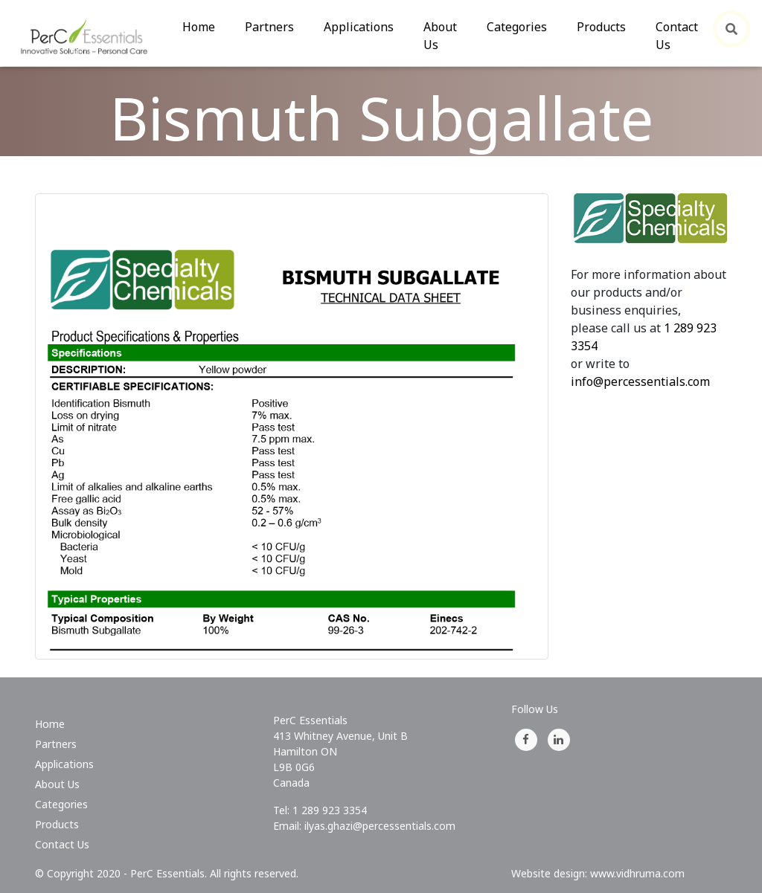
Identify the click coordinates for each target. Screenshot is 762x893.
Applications (359, 27)
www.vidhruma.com (637, 873)
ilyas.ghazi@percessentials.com (379, 826)
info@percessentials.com (640, 381)
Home (206, 26)
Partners (269, 27)
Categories (517, 27)
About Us (440, 36)
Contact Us (677, 36)
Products (601, 27)
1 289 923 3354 (329, 810)
